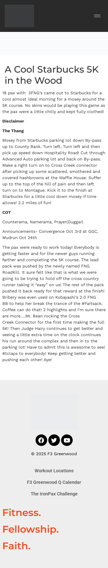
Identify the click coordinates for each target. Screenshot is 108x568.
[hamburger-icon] (97, 15)
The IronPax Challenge (54, 494)
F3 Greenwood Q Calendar (54, 482)
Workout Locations (54, 470)
